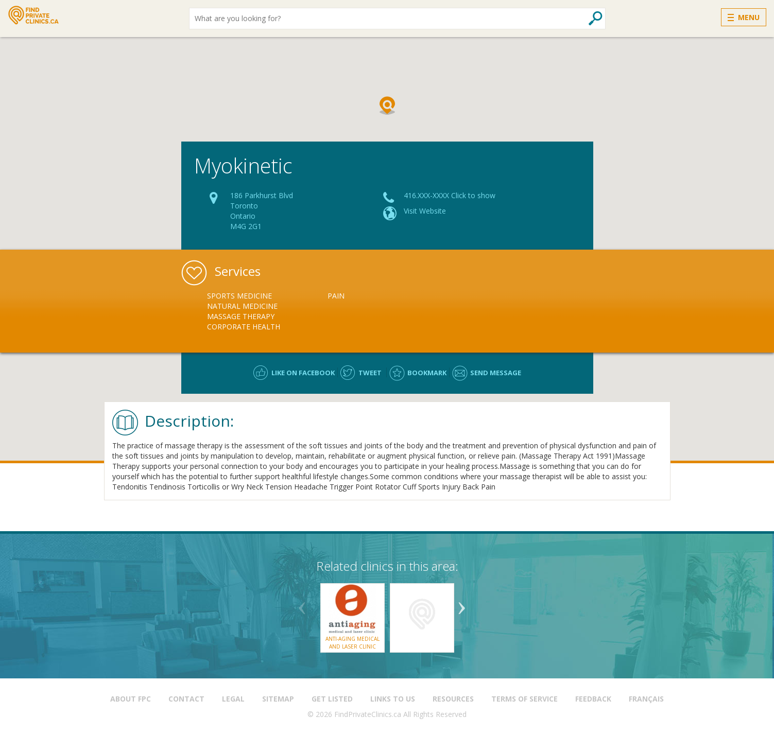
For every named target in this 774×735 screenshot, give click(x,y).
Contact (186, 699)
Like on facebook (303, 372)
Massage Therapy (240, 316)
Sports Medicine (239, 296)
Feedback (593, 699)
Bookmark (426, 372)
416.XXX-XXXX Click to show (449, 195)
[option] (267, 311)
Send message (495, 372)
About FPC (130, 699)
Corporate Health (243, 326)
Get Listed (332, 699)
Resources (453, 699)
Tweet (370, 372)
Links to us (392, 699)
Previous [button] (302, 604)
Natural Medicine (242, 306)
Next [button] (462, 604)
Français (646, 699)
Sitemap (278, 699)
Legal (233, 699)
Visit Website (425, 211)
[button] (387, 105)
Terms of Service (524, 699)
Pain (336, 296)
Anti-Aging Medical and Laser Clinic (352, 642)
